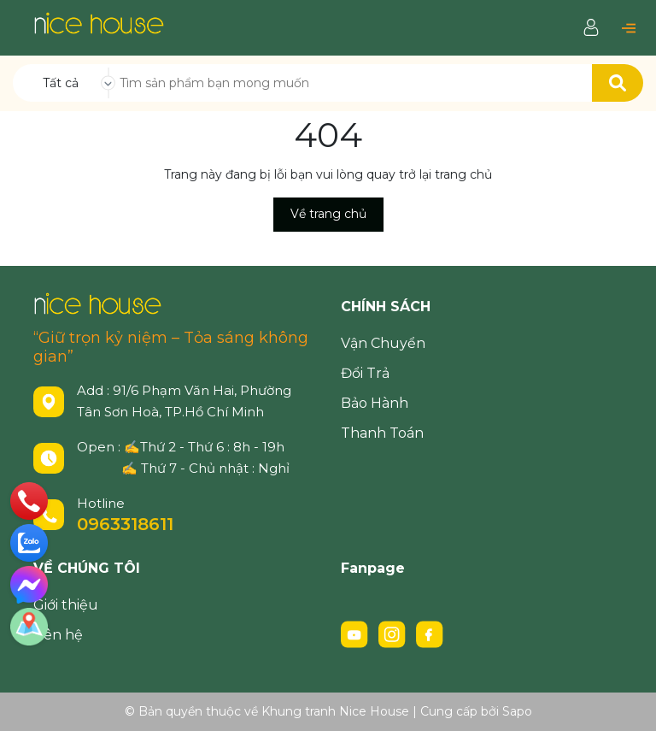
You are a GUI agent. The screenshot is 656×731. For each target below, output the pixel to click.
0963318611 (125, 524)
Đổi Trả (365, 373)
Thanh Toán (382, 433)
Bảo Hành (374, 403)
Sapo (517, 711)
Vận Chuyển (383, 343)
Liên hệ (58, 635)
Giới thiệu (65, 605)
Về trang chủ (328, 213)
